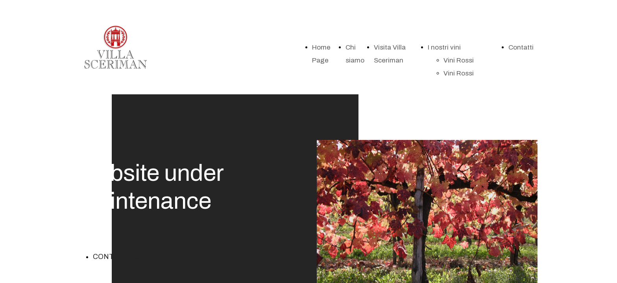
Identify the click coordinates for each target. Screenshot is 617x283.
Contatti (521, 47)
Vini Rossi (458, 60)
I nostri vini (444, 47)
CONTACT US (116, 257)
